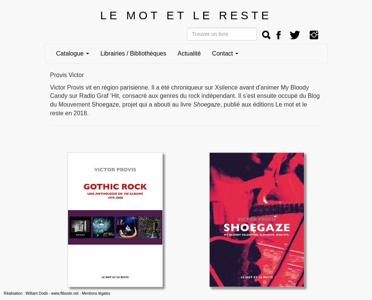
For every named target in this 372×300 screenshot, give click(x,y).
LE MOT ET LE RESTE (186, 15)
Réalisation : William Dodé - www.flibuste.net (41, 293)
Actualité (189, 53)
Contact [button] (225, 53)
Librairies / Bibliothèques (133, 53)
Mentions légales (96, 293)
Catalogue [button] (72, 53)
